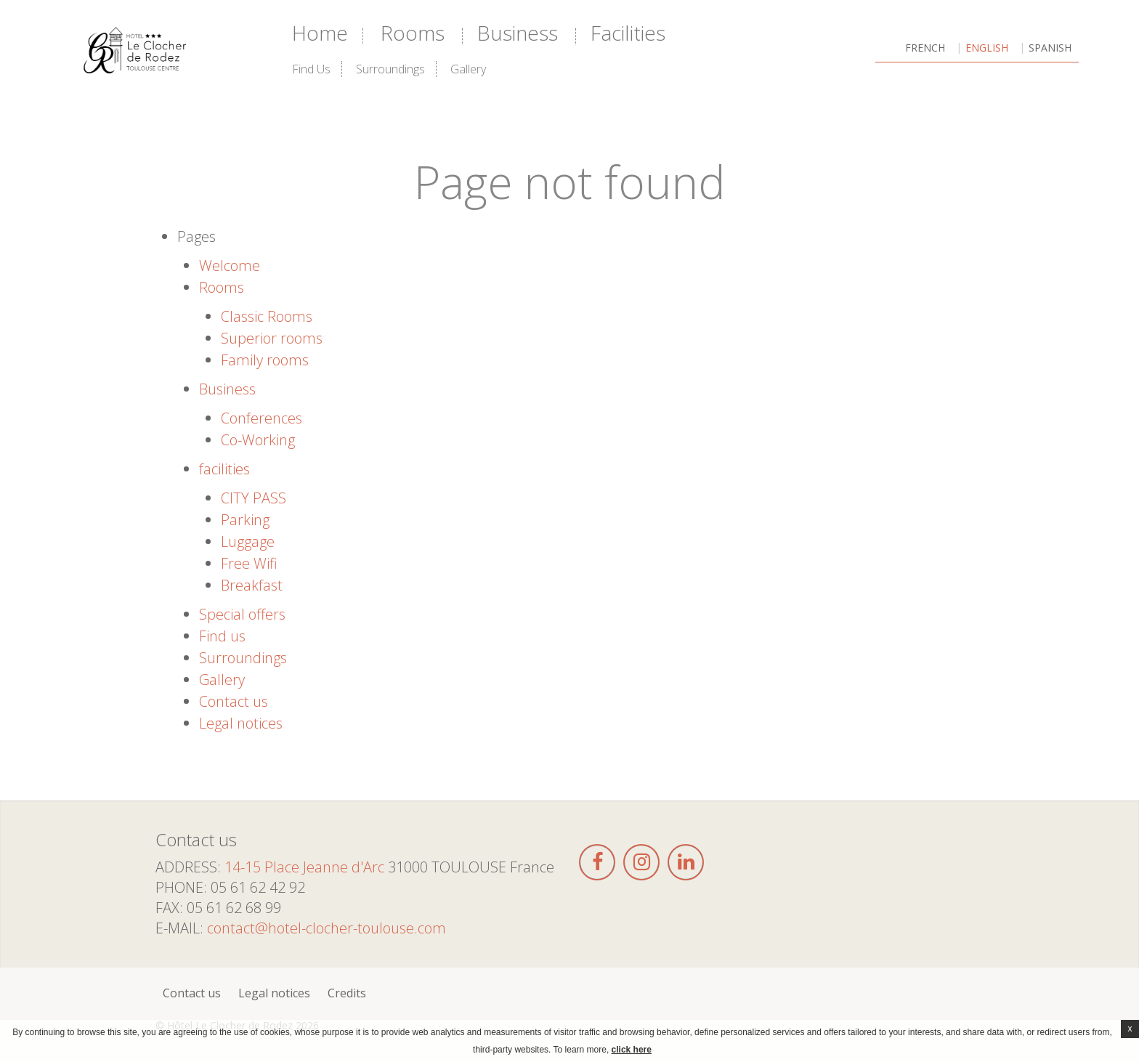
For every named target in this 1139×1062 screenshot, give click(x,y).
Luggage (248, 541)
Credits (347, 993)
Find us (311, 69)
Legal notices (241, 723)
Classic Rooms (266, 316)
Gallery (468, 69)
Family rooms (265, 360)
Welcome (229, 265)
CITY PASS (253, 498)
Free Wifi (249, 563)
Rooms (413, 32)
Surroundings (390, 69)
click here (632, 1050)
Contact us (233, 701)
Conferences (261, 418)
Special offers (242, 614)
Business (517, 32)
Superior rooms (272, 338)
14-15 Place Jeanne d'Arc (304, 867)
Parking (245, 520)
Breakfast (252, 585)
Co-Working (258, 440)
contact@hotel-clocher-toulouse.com (326, 928)
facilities (628, 32)
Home (320, 32)
